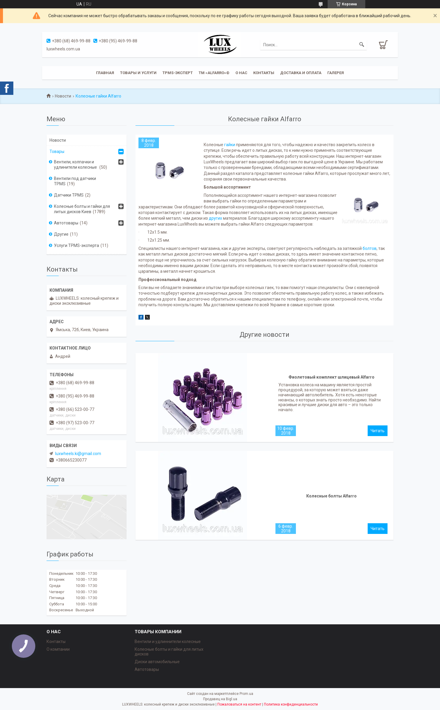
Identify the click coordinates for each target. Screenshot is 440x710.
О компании (58, 649)
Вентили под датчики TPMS (75, 181)
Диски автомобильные (157, 661)
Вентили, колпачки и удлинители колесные (76, 164)
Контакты (263, 73)
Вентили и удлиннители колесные (168, 641)
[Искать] (361, 45)
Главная (105, 73)
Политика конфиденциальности (291, 704)
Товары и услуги (138, 73)
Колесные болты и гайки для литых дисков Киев (82, 209)
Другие (61, 234)
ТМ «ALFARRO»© (214, 73)
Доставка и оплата (300, 73)
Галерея (335, 73)
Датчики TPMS (69, 195)
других (215, 218)
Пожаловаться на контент (239, 704)
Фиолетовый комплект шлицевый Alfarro (331, 377)
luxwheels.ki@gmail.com (78, 453)
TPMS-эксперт (177, 73)
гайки (229, 144)
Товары (57, 151)
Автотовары (66, 223)
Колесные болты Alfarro (331, 496)
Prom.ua (246, 694)
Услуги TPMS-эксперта (76, 245)
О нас (241, 73)
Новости (63, 96)
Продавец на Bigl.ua (220, 699)
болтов (370, 248)
